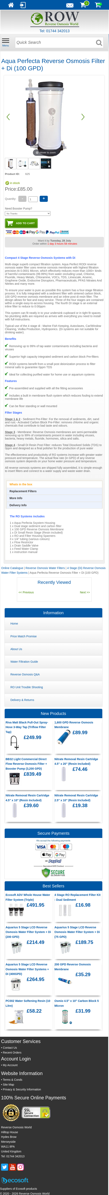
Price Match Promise (23, 636)
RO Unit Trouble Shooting (26, 687)
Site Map (8, 1084)
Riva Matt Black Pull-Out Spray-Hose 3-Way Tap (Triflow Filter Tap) (26, 727)
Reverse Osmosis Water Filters (45, 568)
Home (14, 623)
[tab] (54, 484)
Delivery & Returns (22, 700)
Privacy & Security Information (22, 1089)
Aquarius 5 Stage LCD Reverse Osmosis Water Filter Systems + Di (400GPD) (27, 969)
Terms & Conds (12, 1079)
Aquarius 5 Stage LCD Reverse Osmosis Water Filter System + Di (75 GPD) (77, 932)
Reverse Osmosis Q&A (25, 674)
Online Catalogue (12, 568)
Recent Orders (12, 1052)
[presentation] (21, 484)
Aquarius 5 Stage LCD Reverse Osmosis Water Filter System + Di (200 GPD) (28, 932)
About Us (16, 649)
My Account (10, 1065)
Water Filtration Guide (24, 661)
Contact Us (10, 1047)
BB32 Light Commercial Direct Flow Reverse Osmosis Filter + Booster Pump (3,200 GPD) (26, 763)
